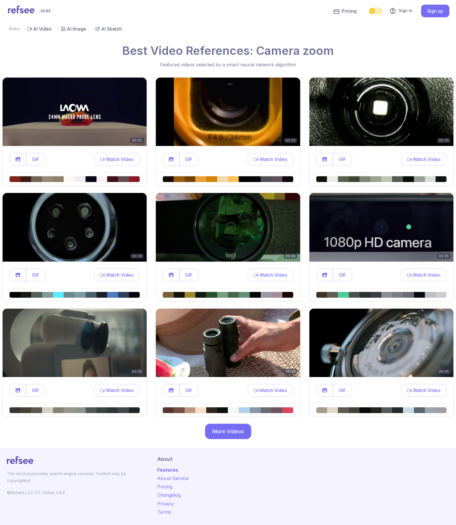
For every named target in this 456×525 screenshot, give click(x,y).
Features (167, 470)
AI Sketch (108, 29)
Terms (164, 512)
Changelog (169, 495)
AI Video (39, 29)
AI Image (73, 29)
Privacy (165, 504)
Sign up (435, 11)
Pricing (345, 11)
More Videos (228, 431)
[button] (18, 159)
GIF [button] (35, 159)
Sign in (401, 10)
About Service (173, 478)
